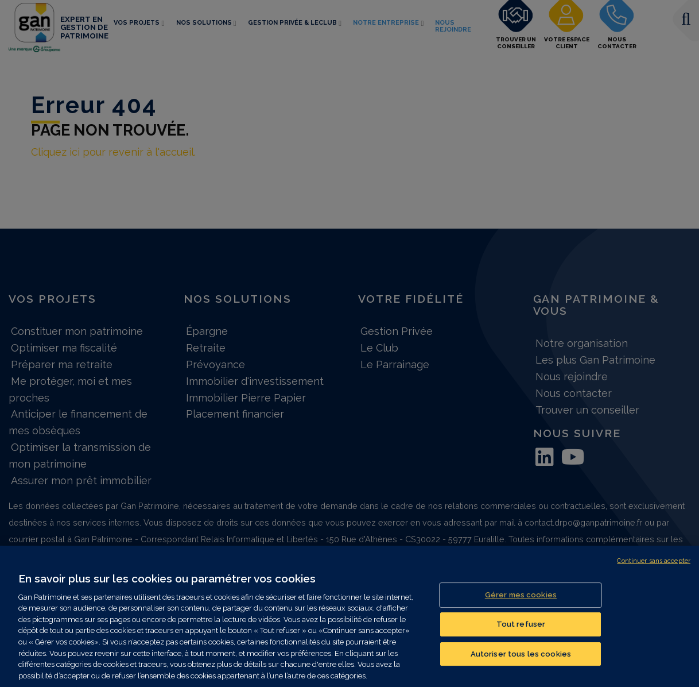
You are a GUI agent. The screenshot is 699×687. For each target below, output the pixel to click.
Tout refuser (521, 631)
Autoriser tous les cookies (521, 660)
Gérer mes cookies (521, 601)
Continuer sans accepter (653, 568)
